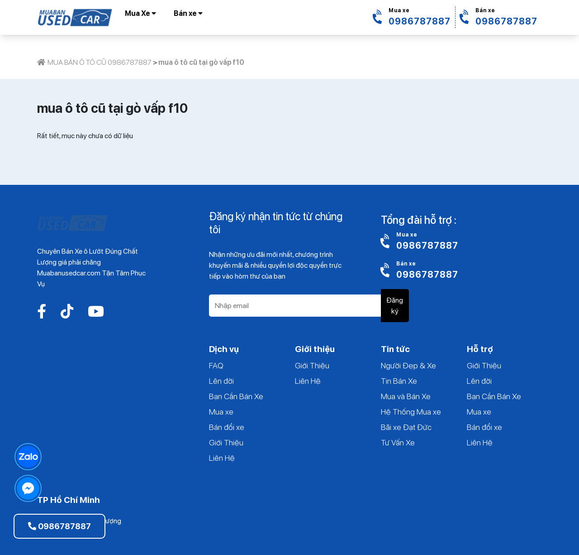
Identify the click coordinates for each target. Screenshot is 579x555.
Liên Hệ (222, 458)
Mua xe (221, 411)
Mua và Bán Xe (406, 396)
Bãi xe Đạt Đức (406, 427)
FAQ (216, 365)
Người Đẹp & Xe (408, 365)
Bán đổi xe (226, 427)
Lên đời (221, 381)
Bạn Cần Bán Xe (236, 396)
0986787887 (59, 526)
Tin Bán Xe (399, 381)
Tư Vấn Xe (398, 442)
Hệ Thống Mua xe (411, 411)
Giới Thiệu (226, 442)
